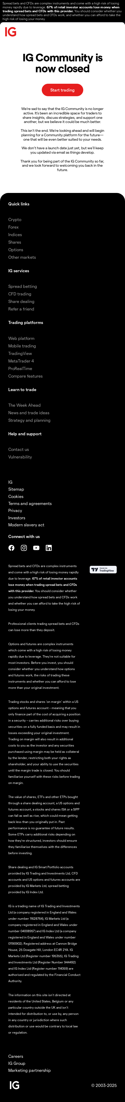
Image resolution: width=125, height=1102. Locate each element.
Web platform (21, 338)
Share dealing (21, 301)
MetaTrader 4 (21, 360)
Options (15, 249)
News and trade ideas (28, 412)
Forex (13, 226)
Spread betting (22, 286)
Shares (14, 241)
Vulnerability (20, 456)
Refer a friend (21, 308)
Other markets (22, 257)
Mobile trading (22, 345)
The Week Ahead (24, 405)
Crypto (14, 219)
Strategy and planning (29, 420)
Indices (15, 234)
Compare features (25, 375)
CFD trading (19, 293)
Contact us (18, 449)
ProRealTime (20, 368)
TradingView (20, 353)
